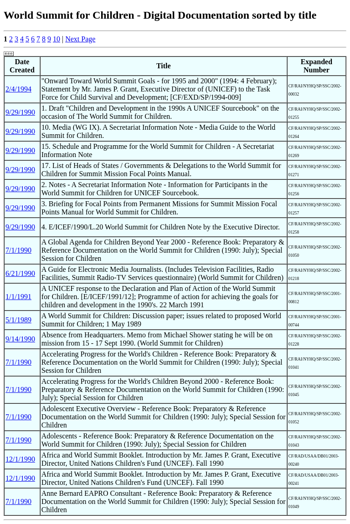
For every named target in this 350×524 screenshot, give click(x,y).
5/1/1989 (18, 320)
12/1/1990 (20, 459)
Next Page (80, 39)
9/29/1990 (20, 112)
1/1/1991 (18, 296)
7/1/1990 (18, 250)
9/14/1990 (20, 339)
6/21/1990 (20, 273)
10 (56, 39)
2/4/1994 (18, 89)
